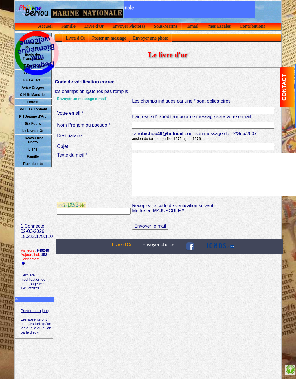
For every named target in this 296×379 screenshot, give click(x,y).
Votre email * (70, 113)
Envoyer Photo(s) (128, 26)
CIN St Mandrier (33, 95)
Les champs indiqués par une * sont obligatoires (181, 101)
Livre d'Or (93, 26)
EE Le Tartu (33, 80)
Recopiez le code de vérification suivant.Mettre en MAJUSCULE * (173, 208)
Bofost (32, 102)
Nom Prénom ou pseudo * (83, 124)
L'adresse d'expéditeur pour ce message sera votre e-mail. (192, 116)
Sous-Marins (165, 26)
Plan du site (33, 164)
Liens (32, 149)
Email (193, 26)
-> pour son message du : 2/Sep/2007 (194, 136)
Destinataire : (70, 135)
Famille (68, 26)
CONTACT (284, 87)
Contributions (252, 26)
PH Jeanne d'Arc (33, 116)
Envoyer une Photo (33, 140)
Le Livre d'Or (33, 131)
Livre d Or (75, 38)
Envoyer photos (158, 244)
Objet (62, 146)
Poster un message (109, 38)
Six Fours (33, 124)
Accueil (45, 26)
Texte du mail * (72, 155)
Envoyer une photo (150, 38)
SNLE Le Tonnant (33, 109)
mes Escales (219, 26)
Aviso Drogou (33, 88)
